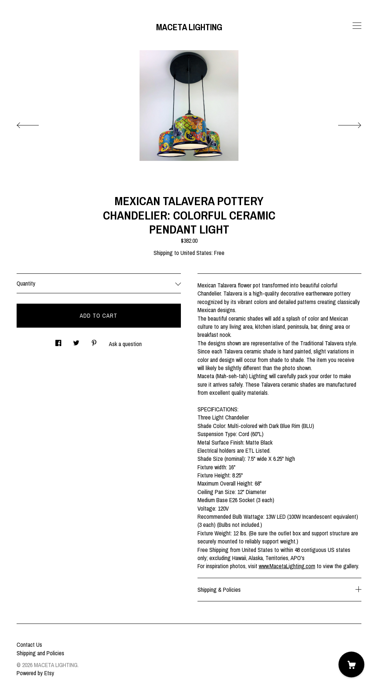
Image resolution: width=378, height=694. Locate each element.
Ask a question (125, 344)
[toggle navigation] (357, 26)
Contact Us (29, 645)
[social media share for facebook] (58, 341)
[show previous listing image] (35, 123)
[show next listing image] (342, 123)
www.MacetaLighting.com (287, 566)
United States (196, 253)
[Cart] (351, 664)
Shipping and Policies (40, 653)
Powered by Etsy (35, 673)
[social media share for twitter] (76, 341)
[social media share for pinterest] (94, 341)
